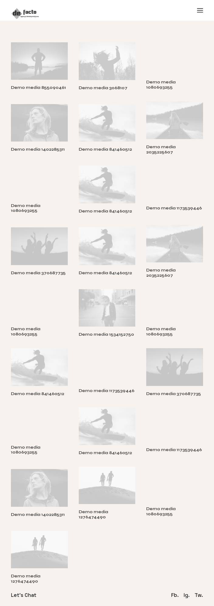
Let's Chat (23, 594)
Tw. (199, 594)
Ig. (187, 594)
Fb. (175, 594)
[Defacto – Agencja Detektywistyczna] (107, 10)
